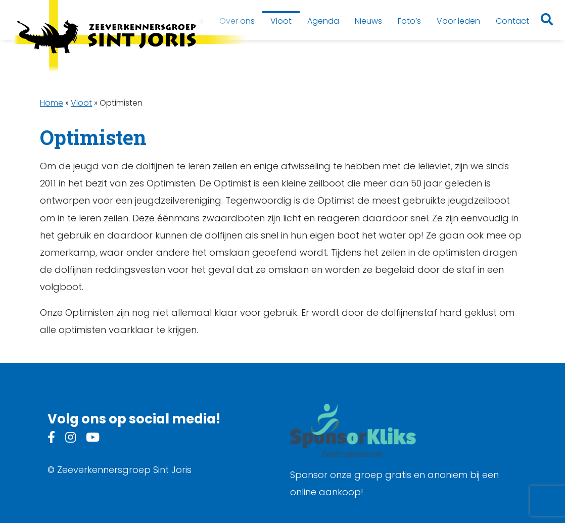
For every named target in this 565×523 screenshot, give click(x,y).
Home (51, 103)
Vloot (81, 103)
